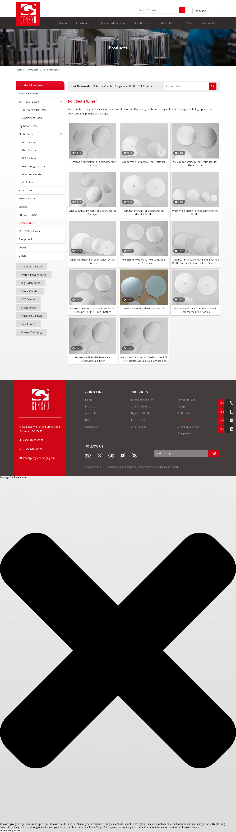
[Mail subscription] (180, 453)
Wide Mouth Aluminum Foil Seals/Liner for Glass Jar (92, 212)
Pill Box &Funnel (28, 215)
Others (22, 255)
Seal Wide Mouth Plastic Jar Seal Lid (144, 308)
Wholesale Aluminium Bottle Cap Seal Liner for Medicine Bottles (195, 310)
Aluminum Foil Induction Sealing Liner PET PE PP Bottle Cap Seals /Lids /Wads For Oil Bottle (143, 359)
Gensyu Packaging (31, 332)
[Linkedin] (111, 455)
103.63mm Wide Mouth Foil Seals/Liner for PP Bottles (144, 261)
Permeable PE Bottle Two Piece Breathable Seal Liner (92, 359)
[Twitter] (99, 455)
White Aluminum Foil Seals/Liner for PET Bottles (92, 261)
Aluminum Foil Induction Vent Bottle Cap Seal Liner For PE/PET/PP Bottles (92, 310)
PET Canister (28, 299)
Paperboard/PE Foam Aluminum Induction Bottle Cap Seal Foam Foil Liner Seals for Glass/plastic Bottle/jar (195, 261)
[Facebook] (88, 455)
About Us (90, 413)
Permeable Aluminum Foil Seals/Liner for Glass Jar (92, 163)
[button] (118, 651)
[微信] (134, 455)
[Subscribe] (214, 453)
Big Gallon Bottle (28, 126)
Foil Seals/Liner (27, 223)
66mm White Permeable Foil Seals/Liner (144, 161)
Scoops (23, 206)
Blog (87, 420)
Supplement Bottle (125, 86)
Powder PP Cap (27, 198)
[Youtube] (123, 455)
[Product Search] (187, 86)
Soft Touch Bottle (41, 102)
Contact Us (91, 426)
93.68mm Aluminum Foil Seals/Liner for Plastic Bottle (195, 163)
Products (90, 406)
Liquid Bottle (26, 182)
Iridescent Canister (31, 315)
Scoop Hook (26, 239)
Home (88, 399)
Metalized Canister (29, 93)
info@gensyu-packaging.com (39, 458)
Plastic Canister (41, 134)
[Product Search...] (158, 10)
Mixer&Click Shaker (29, 231)
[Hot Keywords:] (182, 10)
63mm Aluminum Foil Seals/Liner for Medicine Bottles (143, 212)
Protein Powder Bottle (33, 274)
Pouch (22, 247)
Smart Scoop (26, 190)
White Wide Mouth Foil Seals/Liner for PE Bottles (195, 212)
